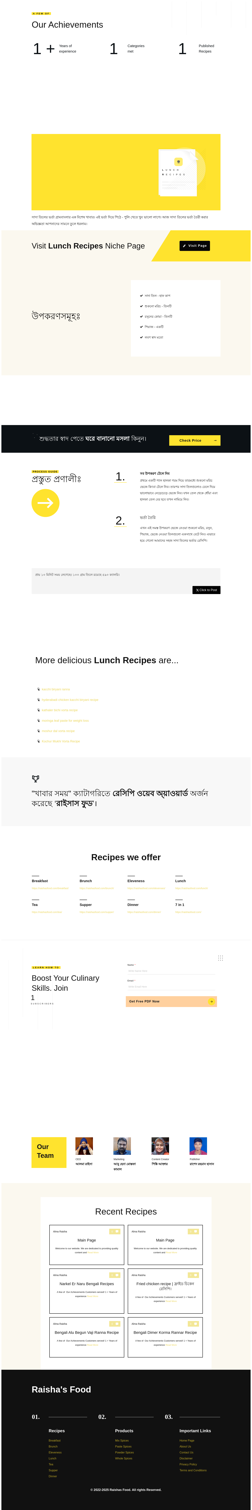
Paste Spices (123, 1443)
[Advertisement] (126, 101)
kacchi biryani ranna (56, 686)
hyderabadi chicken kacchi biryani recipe (70, 696)
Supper (86, 901)
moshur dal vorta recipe (58, 728)
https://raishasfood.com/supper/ (97, 908)
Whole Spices (123, 1455)
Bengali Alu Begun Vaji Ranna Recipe (87, 1334)
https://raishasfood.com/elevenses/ (146, 885)
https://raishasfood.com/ (188, 908)
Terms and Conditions (193, 1467)
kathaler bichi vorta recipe (60, 707)
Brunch (86, 878)
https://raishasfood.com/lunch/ (191, 885)
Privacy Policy (188, 1461)
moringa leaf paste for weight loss (65, 717)
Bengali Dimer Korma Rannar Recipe (165, 1334)
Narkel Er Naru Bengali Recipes (87, 1288)
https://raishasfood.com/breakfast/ (50, 885)
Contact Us (186, 1449)
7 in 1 (179, 901)
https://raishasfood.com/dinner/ (144, 908)
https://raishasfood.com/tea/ (47, 908)
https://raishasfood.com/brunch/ (97, 885)
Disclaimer (186, 1455)
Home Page (187, 1437)
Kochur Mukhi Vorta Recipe (61, 738)
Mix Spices (122, 1437)
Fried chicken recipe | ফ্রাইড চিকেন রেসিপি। (165, 1288)
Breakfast (40, 878)
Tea (35, 901)
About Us (185, 1443)
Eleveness (136, 878)
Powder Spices (124, 1449)
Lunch (180, 878)
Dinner (133, 901)
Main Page (87, 1241)
